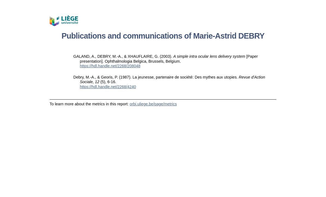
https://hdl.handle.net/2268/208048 (110, 66)
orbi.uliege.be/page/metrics (153, 104)
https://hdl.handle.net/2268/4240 (108, 87)
